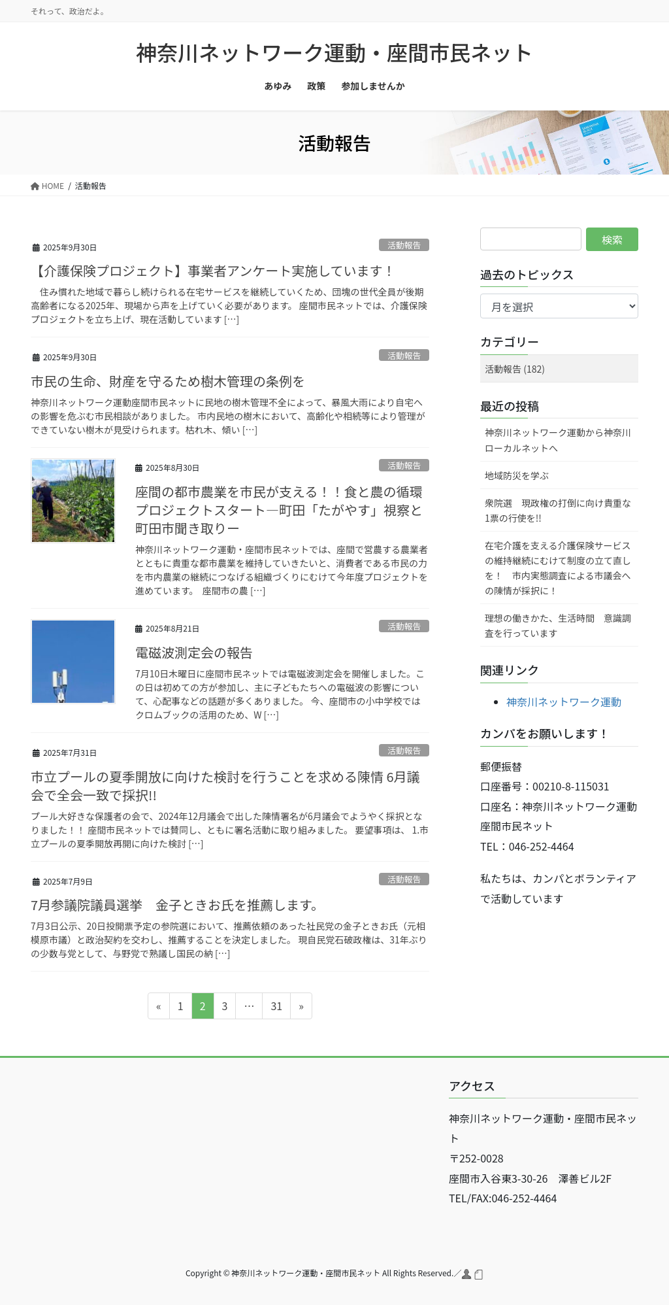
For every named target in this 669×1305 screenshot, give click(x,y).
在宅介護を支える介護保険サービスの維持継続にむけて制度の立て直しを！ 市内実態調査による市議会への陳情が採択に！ (558, 568)
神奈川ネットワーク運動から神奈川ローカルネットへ (558, 440)
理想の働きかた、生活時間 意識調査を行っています (558, 625)
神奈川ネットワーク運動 (563, 701)
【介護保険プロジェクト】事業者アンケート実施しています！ (213, 270)
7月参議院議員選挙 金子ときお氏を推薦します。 (177, 904)
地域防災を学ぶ (517, 475)
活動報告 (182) (515, 368)
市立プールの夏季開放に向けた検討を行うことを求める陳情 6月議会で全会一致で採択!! (225, 785)
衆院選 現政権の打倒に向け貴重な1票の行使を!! (558, 510)
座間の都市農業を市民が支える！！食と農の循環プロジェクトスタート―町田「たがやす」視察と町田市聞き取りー (279, 509)
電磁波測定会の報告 (194, 652)
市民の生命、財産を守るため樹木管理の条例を (168, 380)
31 (276, 1007)
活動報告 (404, 245)
